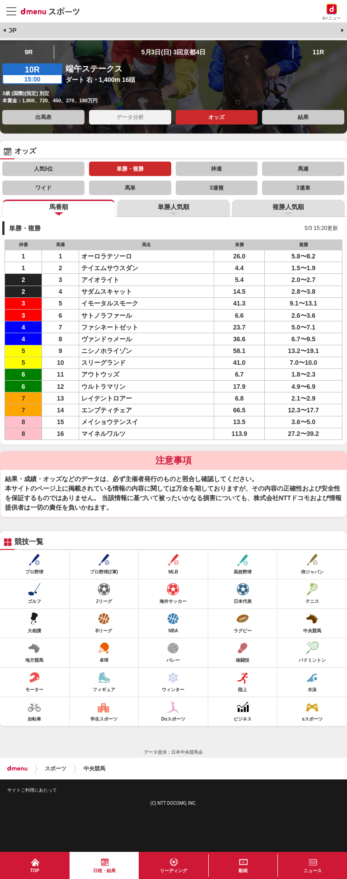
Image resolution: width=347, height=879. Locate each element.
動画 (243, 870)
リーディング (173, 870)
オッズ (216, 117)
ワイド (43, 188)
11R (318, 52)
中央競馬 (94, 768)
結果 (303, 117)
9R (28, 52)
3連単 (303, 188)
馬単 (130, 188)
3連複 (217, 188)
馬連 (303, 169)
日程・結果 (104, 870)
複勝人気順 (288, 206)
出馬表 (43, 117)
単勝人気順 (173, 206)
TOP (10, 30)
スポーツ (55, 768)
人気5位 (43, 169)
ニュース (313, 870)
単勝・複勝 (130, 169)
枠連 (216, 169)
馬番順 (58, 206)
